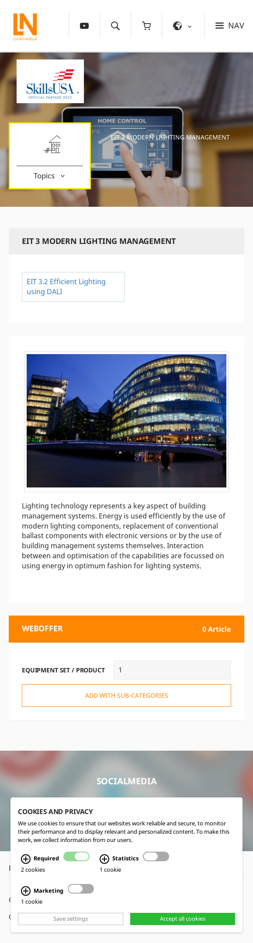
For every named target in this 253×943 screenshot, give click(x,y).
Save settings (70, 919)
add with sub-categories (126, 695)
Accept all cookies (182, 919)
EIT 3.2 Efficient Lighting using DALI (66, 286)
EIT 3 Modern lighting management (170, 137)
